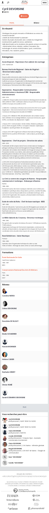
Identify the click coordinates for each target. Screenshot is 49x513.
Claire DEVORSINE (15, 431)
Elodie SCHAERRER (9, 334)
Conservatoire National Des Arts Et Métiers (19, 270)
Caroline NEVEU (8, 296)
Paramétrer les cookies (26, 483)
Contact (20, 482)
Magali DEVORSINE (15, 449)
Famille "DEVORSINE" (16, 463)
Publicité (26, 482)
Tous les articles (13, 485)
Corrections (22, 485)
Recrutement (33, 482)
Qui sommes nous (12, 482)
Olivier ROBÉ (7, 385)
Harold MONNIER (9, 346)
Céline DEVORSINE (9, 308)
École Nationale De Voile (12, 257)
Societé (40, 482)
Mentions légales (38, 483)
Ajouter (25, 16)
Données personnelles (12, 483)
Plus (24, 407)
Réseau (36, 23)
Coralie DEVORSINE (15, 436)
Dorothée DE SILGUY (10, 321)
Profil (11, 23)
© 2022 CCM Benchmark (33, 485)
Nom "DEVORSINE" (15, 457)
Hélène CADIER (8, 359)
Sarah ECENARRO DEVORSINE (13, 397)
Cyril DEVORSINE (14, 419)
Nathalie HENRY (8, 372)
